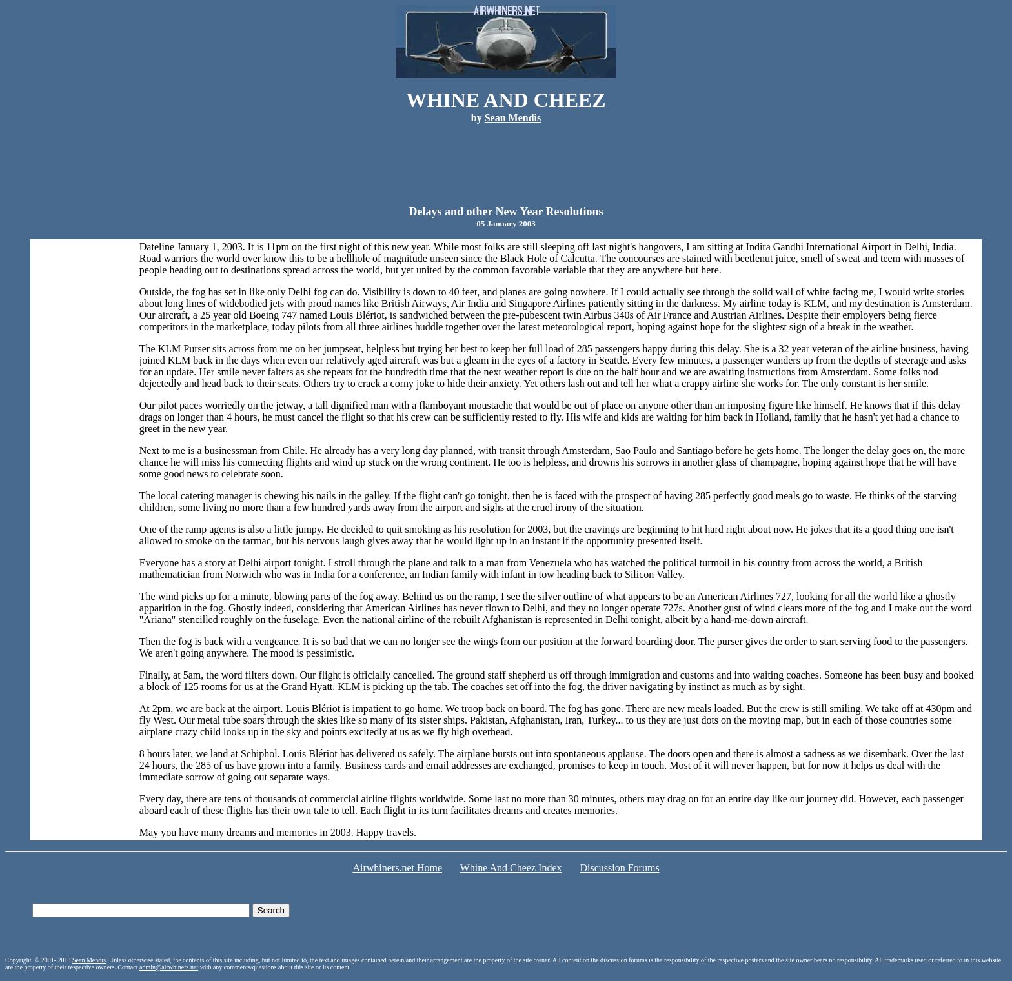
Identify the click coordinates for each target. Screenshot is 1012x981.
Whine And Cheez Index (511, 867)
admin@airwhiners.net (168, 967)
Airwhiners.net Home (397, 867)
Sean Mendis (89, 960)
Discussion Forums (619, 867)
